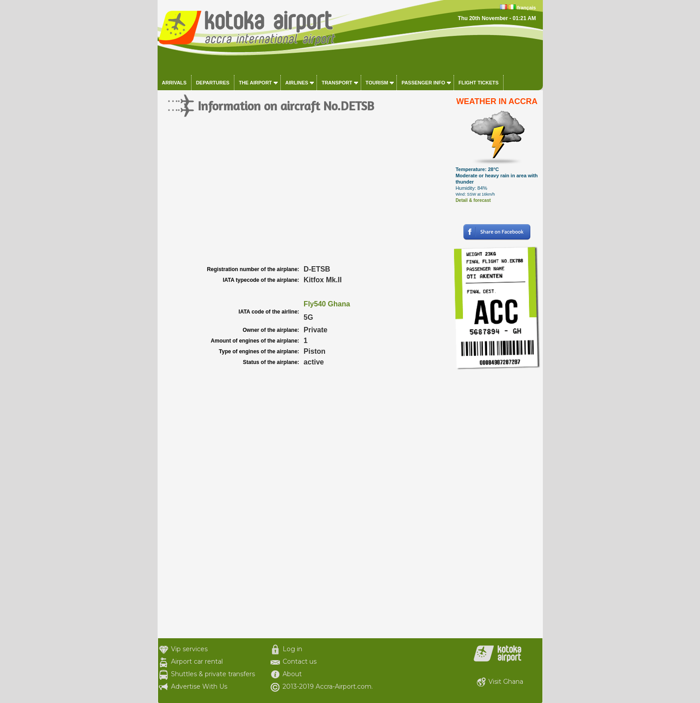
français (526, 7)
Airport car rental (197, 661)
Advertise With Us (199, 686)
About (292, 674)
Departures (212, 82)
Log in (292, 649)
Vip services (189, 649)
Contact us (300, 661)
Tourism (377, 82)
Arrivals (174, 82)
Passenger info (423, 82)
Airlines (296, 82)
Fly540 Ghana (327, 304)
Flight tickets (478, 82)
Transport (336, 82)
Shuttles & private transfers (213, 674)
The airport (255, 82)
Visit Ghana (505, 682)
